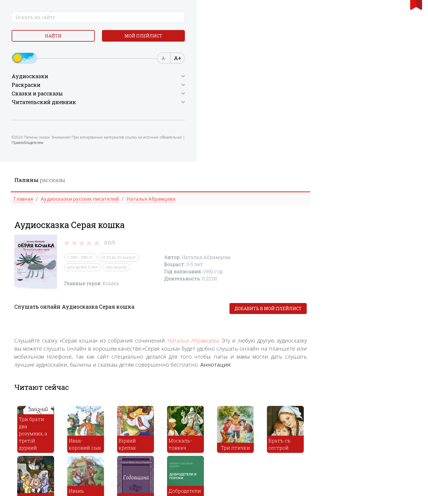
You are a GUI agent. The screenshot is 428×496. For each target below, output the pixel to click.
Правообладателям (56, 161)
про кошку (223, 105)
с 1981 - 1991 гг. (187, 95)
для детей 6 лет (189, 105)
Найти (53, 38)
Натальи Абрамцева (300, 179)
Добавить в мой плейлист (375, 147)
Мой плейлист (54, 52)
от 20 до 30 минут (225, 95)
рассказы (146, 18)
